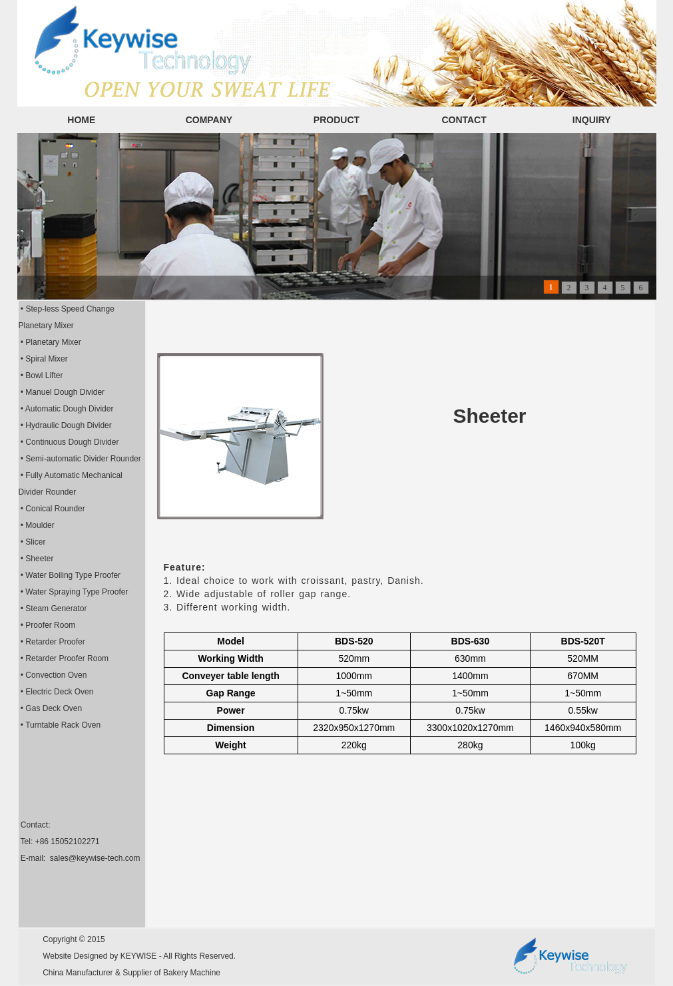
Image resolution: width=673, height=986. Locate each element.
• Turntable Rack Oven (60, 725)
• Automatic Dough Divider (66, 408)
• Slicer (32, 542)
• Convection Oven (53, 675)
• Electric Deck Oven (56, 691)
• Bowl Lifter (41, 375)
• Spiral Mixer (43, 359)
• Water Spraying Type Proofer (73, 592)
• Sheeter (36, 558)
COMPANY (209, 120)
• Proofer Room (47, 625)
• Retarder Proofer (52, 641)
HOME (81, 120)
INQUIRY (591, 120)
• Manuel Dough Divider (62, 392)
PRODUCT (336, 120)
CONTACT (463, 120)
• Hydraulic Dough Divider (65, 425)
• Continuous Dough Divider (69, 442)
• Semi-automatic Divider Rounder (80, 458)
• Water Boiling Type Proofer (70, 575)
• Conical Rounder (52, 508)
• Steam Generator (53, 608)
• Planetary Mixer (50, 342)
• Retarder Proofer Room (64, 658)
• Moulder (37, 525)
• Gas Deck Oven (51, 708)
